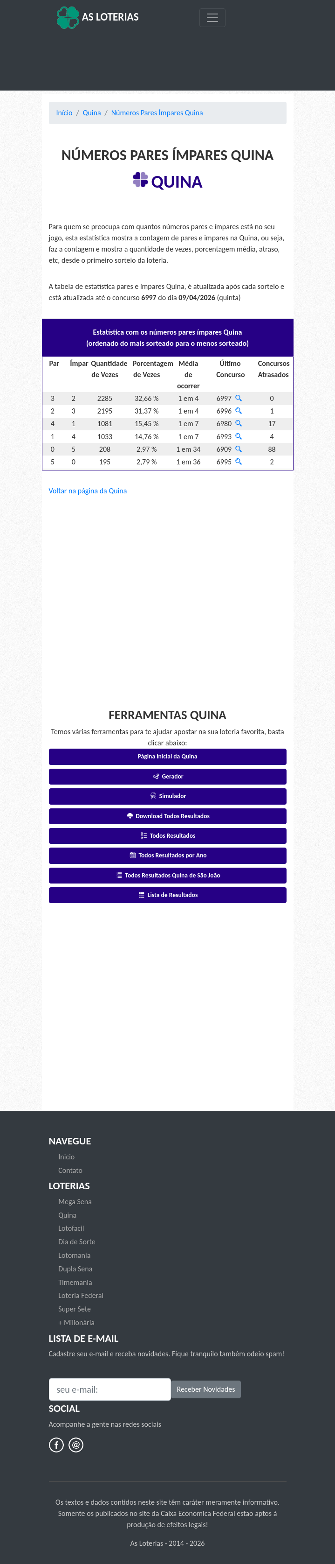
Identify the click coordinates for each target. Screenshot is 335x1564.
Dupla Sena (75, 1268)
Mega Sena (75, 1201)
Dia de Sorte (76, 1241)
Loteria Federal (80, 1295)
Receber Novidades (206, 1389)
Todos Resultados (168, 836)
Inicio (66, 1156)
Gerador (167, 776)
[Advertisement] (168, 59)
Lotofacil (71, 1228)
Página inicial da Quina (168, 756)
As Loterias (97, 17)
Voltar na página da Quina (88, 490)
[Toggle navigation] (212, 17)
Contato (70, 1170)
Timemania (75, 1282)
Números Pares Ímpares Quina (157, 112)
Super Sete (74, 1309)
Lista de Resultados (167, 895)
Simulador (167, 796)
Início (64, 112)
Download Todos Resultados (167, 816)
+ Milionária (76, 1322)
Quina (92, 112)
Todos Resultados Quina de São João (167, 875)
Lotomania (74, 1255)
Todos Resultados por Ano (167, 855)
